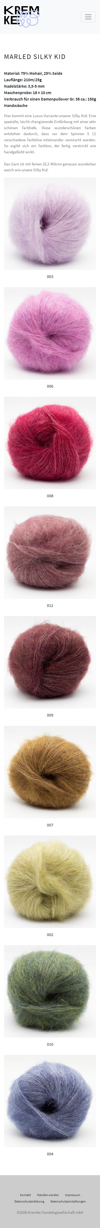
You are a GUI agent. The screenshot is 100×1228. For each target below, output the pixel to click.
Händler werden (48, 1195)
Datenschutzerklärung (29, 1201)
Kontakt (25, 1195)
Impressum (72, 1195)
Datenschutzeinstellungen (68, 1201)
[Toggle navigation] (88, 17)
